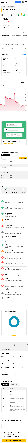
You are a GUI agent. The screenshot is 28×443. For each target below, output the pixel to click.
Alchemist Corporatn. (5, 347)
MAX (25, 115)
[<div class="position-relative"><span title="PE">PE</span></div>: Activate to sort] (21, 329)
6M (5, 115)
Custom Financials (16, 35)
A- (2, 158)
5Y (18, 115)
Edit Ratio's (23, 54)
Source (8, 318)
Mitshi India (3, 340)
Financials (11, 32)
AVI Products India (5, 351)
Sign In (18, 2)
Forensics (25, 35)
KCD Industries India (5, 333)
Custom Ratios (5, 35)
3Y (15, 115)
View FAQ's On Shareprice (8, 423)
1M (2, 115)
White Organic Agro (5, 344)
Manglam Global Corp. (6, 337)
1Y (12, 115)
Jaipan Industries (4, 358)
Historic (19, 318)
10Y (22, 115)
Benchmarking (20, 32)
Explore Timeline (8, 143)
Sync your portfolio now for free (14, 440)
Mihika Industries (4, 355)
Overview (4, 32)
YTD (9, 115)
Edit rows (22, 158)
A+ (5, 158)
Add (3, 85)
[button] (3, 328)
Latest (14, 318)
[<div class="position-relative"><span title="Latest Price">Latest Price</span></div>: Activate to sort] (14, 329)
